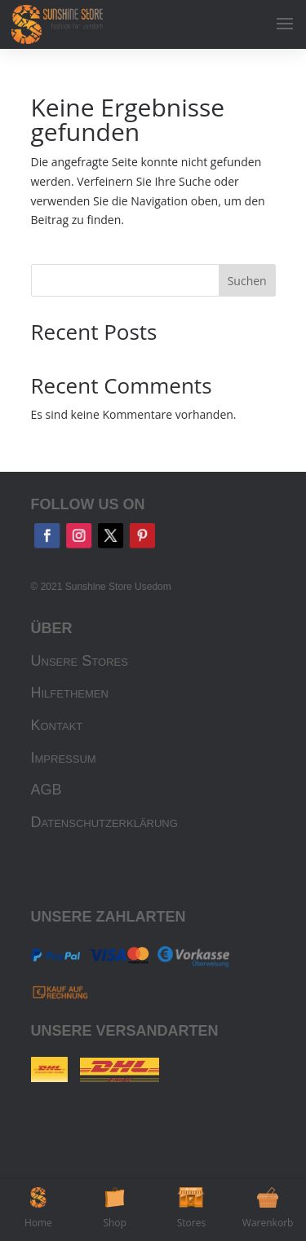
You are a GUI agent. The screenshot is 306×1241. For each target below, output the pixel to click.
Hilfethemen (70, 692)
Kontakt (57, 725)
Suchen (247, 280)
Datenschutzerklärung (104, 822)
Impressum (63, 758)
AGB (46, 789)
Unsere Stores (79, 661)
